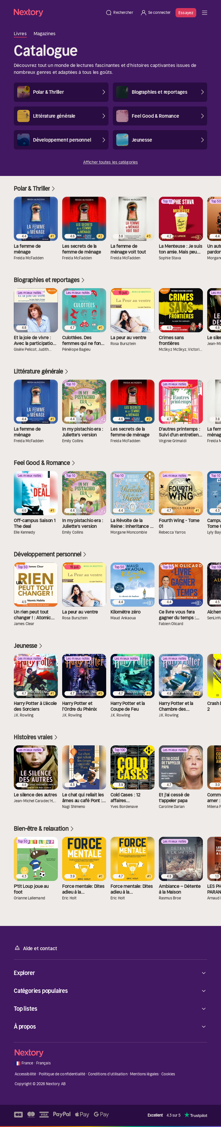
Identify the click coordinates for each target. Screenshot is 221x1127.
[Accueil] (58, 12)
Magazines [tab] (45, 33)
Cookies (168, 1074)
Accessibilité (25, 1074)
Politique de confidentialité (62, 1074)
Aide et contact (35, 948)
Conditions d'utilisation (107, 1074)
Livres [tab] (20, 33)
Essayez (185, 12)
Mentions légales (144, 1074)
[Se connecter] (155, 13)
